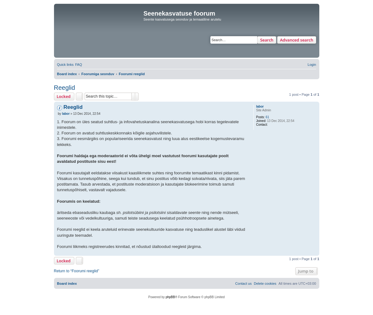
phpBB (170, 297)
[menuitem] (78, 64)
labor (260, 106)
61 (267, 117)
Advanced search (296, 40)
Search (266, 40)
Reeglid (64, 87)
